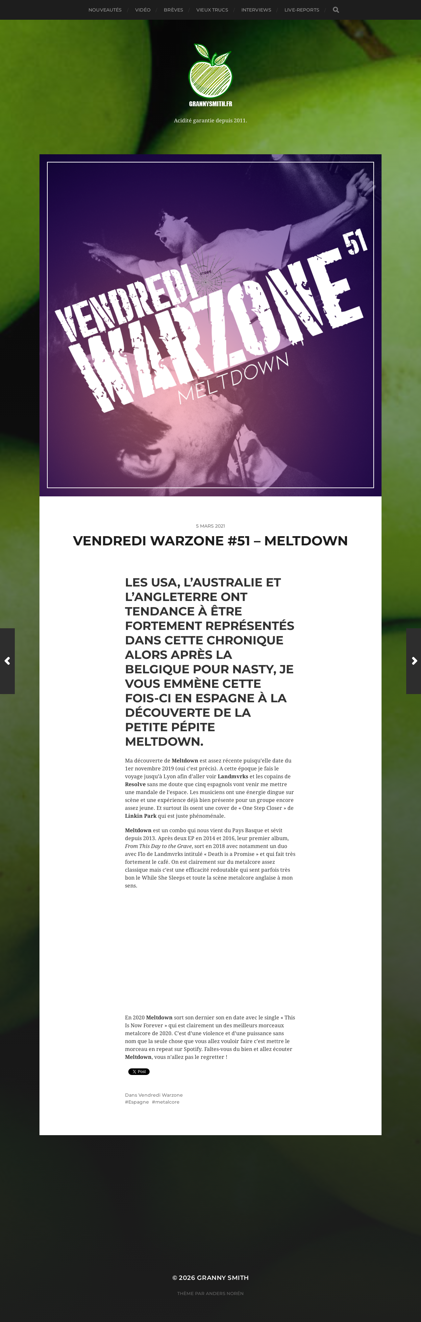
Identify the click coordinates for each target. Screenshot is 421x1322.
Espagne (138, 1102)
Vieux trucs (212, 10)
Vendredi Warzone (160, 1095)
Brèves (173, 10)
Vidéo (143, 10)
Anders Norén (225, 1293)
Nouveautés (105, 10)
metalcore (167, 1102)
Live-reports (302, 10)
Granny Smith (223, 1278)
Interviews (256, 10)
